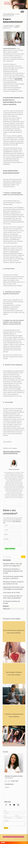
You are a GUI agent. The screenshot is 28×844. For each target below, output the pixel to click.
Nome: (6, 525)
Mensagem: (6, 539)
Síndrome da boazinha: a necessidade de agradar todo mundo (13, 571)
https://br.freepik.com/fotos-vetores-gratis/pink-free (12, 452)
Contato (21, 836)
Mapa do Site (15, 836)
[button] (23, 557)
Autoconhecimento (9, 14)
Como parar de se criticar (11, 592)
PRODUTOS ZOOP (23, 842)
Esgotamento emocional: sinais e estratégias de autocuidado (13, 588)
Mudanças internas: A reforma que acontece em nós (13, 583)
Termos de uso (7, 836)
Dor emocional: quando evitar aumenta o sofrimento (13, 577)
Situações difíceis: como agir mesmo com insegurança (12, 565)
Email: (6, 529)
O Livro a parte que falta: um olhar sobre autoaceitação (12, 597)
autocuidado (18, 78)
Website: (6, 534)
